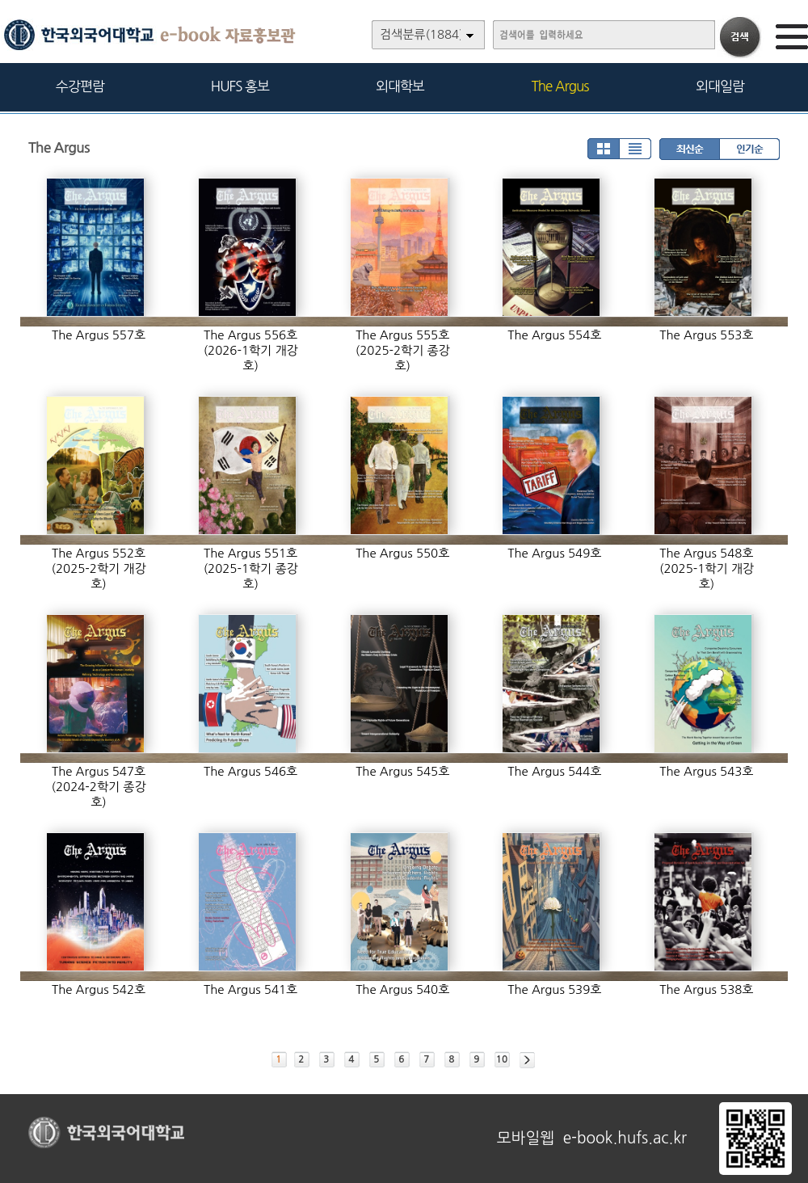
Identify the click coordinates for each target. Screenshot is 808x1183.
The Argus (560, 86)
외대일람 (720, 86)
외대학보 (400, 86)
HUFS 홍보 (240, 86)
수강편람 (80, 86)
